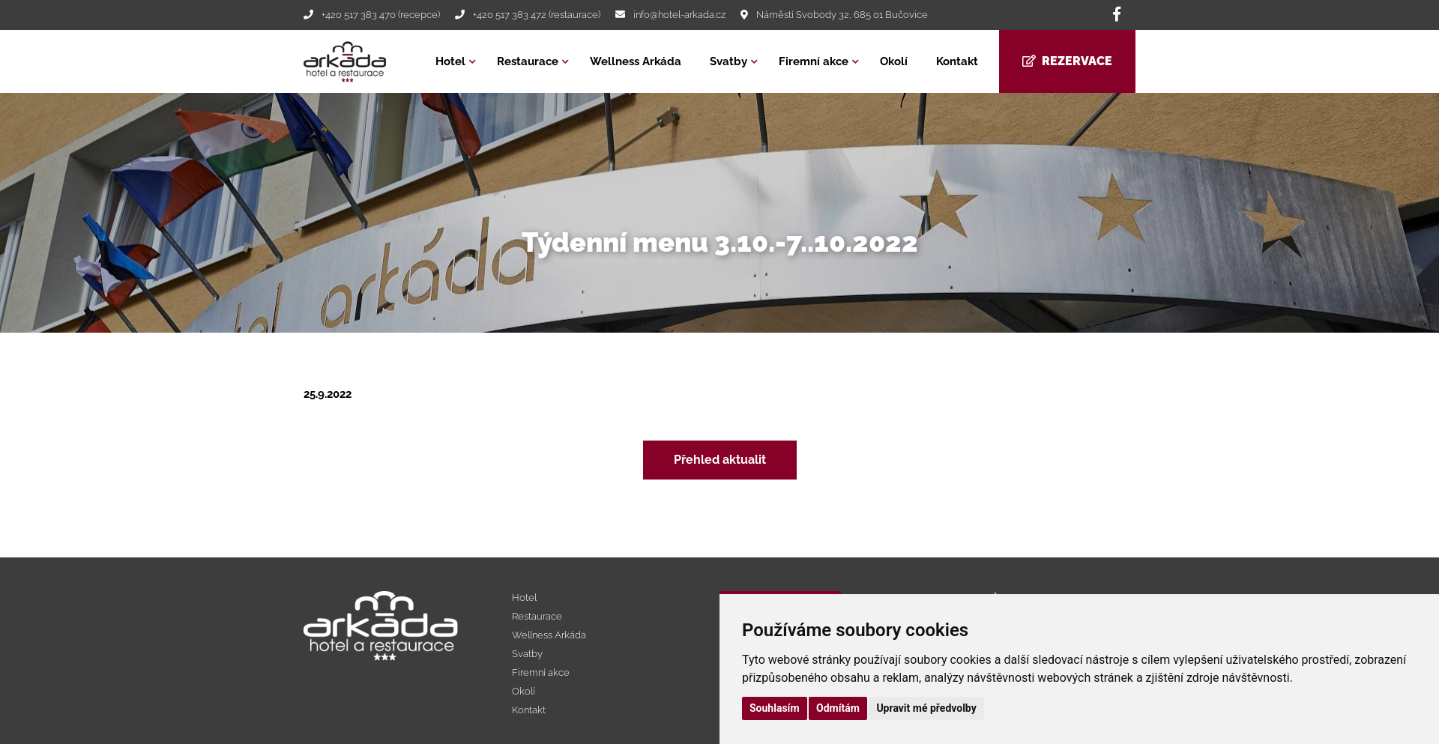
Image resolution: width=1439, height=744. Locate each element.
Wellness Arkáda (635, 61)
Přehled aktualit (720, 460)
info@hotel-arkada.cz (679, 14)
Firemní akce (813, 61)
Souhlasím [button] (774, 708)
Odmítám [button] (838, 708)
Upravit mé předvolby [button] (926, 708)
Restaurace (527, 61)
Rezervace (1067, 61)
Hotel (450, 61)
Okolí (894, 61)
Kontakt (957, 61)
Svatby (728, 61)
